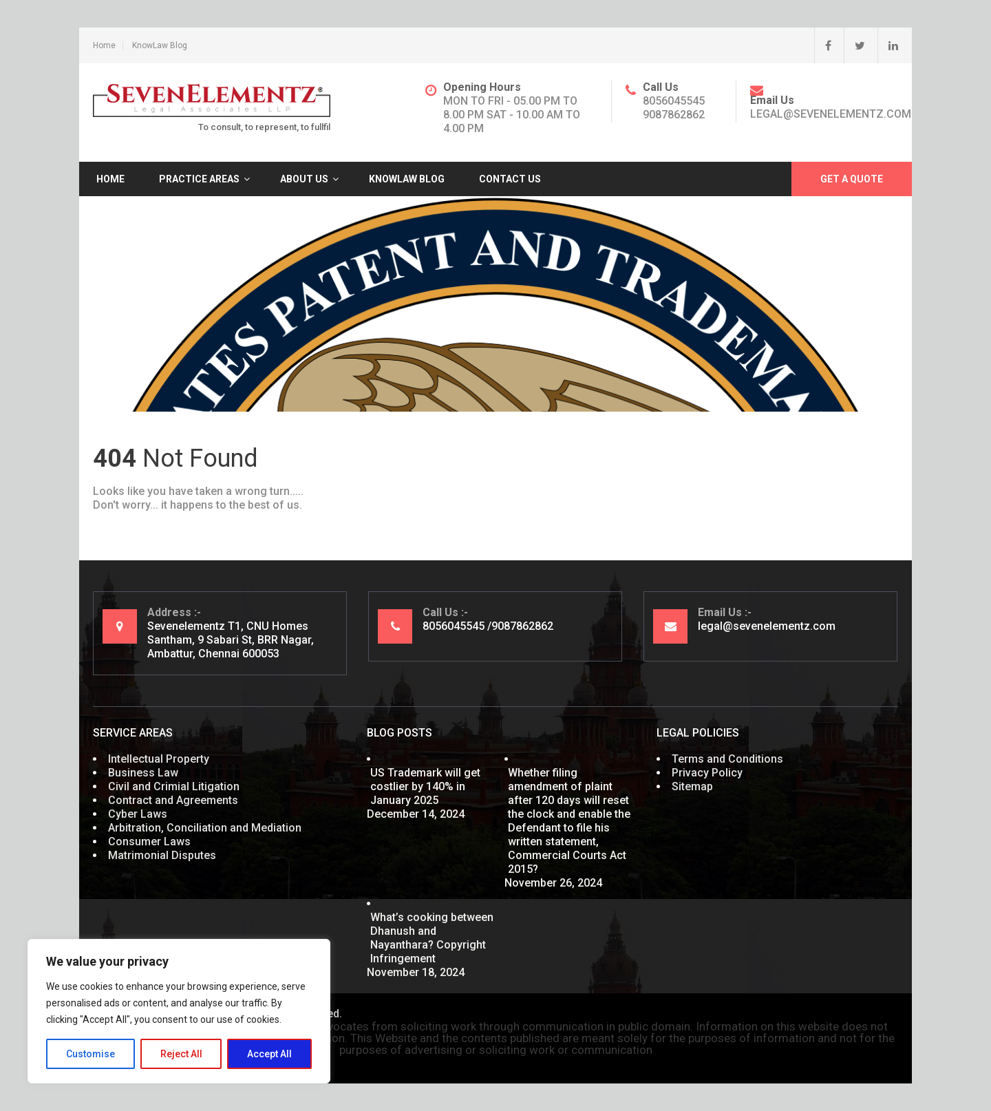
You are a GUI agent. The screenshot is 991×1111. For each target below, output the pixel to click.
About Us (304, 178)
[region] (179, 1011)
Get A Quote (851, 178)
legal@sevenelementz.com (830, 113)
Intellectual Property (158, 758)
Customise (90, 1053)
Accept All (269, 1053)
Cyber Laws (137, 814)
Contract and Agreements (173, 800)
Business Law (143, 772)
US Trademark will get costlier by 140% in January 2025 (425, 786)
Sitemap (692, 786)
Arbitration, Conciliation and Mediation (204, 827)
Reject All (181, 1053)
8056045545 (674, 100)
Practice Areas (199, 178)
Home (104, 45)
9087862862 (674, 114)
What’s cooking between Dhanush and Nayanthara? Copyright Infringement (431, 938)
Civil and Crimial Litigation (173, 786)
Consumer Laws (149, 841)
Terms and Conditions (727, 758)
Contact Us (510, 178)
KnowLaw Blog (159, 45)
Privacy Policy (707, 772)
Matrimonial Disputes (162, 855)
